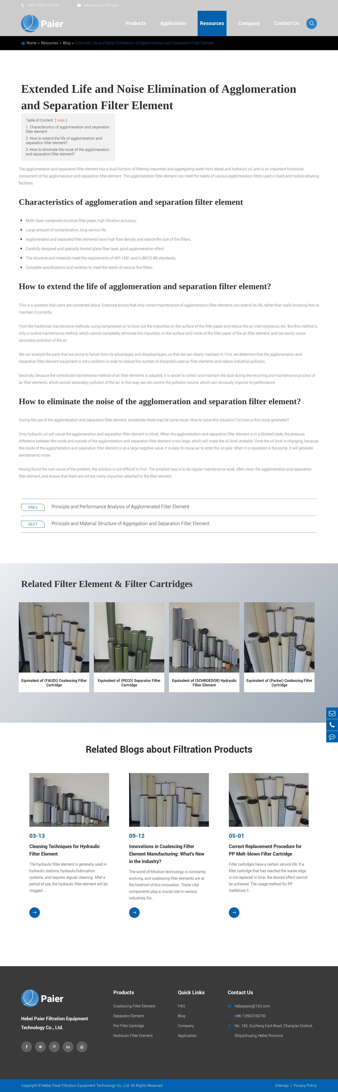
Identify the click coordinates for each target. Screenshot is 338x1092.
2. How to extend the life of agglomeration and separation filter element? (64, 140)
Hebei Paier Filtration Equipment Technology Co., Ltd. (86, 1085)
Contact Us (286, 23)
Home (31, 43)
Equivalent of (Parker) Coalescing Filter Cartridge (279, 682)
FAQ (181, 1006)
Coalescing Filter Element (134, 1006)
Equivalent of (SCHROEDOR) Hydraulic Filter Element (204, 682)
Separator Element (128, 1016)
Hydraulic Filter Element (133, 1035)
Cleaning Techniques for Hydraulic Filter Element (64, 850)
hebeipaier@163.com (98, 5)
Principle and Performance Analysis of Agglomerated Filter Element (120, 507)
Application (173, 23)
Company (249, 23)
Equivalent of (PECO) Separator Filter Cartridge (129, 682)
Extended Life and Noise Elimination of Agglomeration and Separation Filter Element (144, 43)
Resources (212, 23)
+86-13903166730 (39, 5)
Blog (66, 43)
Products (135, 23)
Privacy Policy (305, 1085)
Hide (61, 120)
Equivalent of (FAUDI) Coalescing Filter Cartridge (54, 682)
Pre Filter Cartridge (128, 1026)
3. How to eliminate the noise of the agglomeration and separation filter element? (67, 152)
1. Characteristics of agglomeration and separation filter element (68, 129)
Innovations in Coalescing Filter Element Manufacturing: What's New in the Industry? (166, 854)
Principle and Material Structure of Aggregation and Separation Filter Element (130, 524)
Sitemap (282, 1085)
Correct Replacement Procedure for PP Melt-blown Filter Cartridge (265, 850)
